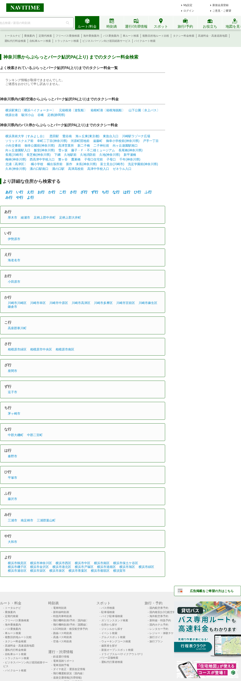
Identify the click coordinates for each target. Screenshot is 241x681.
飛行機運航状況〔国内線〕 (69, 673)
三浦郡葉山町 (46, 520)
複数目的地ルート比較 (155, 35)
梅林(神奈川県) (15, 159)
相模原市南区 (65, 349)
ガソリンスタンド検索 (114, 620)
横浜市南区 (102, 563)
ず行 (94, 192)
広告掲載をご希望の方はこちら (212, 591)
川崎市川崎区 (17, 303)
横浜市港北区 (61, 567)
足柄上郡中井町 (45, 217)
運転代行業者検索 (112, 662)
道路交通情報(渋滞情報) (67, 677)
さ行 (73, 192)
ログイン (188, 10)
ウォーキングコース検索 (116, 641)
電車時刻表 (59, 607)
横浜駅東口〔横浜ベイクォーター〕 (30, 110)
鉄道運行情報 (61, 656)
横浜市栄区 (38, 570)
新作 (69, 164)
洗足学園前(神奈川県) (143, 164)
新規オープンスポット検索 (117, 649)
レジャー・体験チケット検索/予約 (170, 633)
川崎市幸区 (38, 303)
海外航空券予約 (159, 616)
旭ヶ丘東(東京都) (87, 136)
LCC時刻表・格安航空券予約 (70, 628)
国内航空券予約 (159, 607)
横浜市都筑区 (100, 570)
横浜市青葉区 (78, 570)
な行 (116, 192)
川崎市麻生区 (148, 303)
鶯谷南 (67, 136)
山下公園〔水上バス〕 (144, 110)
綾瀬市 (25, 217)
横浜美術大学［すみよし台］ (25, 136)
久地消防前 (88, 154)
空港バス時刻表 (62, 641)
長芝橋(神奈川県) (38, 154)
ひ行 (137, 192)
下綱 (57, 154)
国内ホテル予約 (159, 624)
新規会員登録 (220, 5)
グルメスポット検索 (113, 637)
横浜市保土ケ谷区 (125, 563)
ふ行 (148, 192)
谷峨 (40, 115)
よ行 (30, 197)
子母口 (111, 159)
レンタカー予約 (159, 628)
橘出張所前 (54, 164)
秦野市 (12, 456)
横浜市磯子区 (17, 567)
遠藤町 (97, 141)
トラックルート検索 (67, 40)
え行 (30, 192)
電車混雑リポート (64, 660)
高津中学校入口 (98, 169)
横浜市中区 (82, 563)
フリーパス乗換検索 (68, 35)
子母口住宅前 (93, 159)
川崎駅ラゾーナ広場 (136, 136)
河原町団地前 (80, 141)
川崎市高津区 (81, 303)
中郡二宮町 (35, 435)
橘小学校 (37, 164)
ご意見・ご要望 (221, 10)
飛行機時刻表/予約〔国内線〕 (71, 620)
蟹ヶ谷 (63, 159)
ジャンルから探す (112, 628)
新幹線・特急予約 (160, 620)
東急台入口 (110, 136)
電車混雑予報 (61, 665)
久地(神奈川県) (109, 154)
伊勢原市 (14, 239)
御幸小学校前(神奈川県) (122, 141)
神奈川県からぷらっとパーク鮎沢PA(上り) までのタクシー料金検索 (70, 57)
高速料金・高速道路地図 (212, 35)
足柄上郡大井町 (70, 217)
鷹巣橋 (76, 159)
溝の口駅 (58, 169)
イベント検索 (109, 633)
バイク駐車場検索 (112, 616)
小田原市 (14, 281)
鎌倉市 (12, 306)
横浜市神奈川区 (41, 563)
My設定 (187, 5)
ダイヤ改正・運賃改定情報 (69, 669)
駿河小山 (27, 115)
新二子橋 (83, 145)
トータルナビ (12, 35)
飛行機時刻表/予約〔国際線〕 (71, 624)
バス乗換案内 (111, 35)
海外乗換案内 (91, 35)
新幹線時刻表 (61, 612)
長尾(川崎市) (14, 154)
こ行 (62, 192)
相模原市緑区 (17, 349)
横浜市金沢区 (39, 567)
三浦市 (12, 520)
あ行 (8, 192)
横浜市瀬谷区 (17, 570)
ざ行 (83, 192)
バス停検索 (108, 607)
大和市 (12, 542)
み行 (8, 197)
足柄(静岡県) (56, 115)
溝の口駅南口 (39, 169)
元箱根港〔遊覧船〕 (73, 110)
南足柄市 (27, 520)
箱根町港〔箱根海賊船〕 (108, 110)
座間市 (12, 371)
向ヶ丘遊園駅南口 (125, 145)
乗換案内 (29, 35)
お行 (41, 192)
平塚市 (12, 477)
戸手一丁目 (151, 141)
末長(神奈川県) (86, 164)
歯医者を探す (109, 645)
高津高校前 (76, 169)
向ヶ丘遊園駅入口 (17, 150)
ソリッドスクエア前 (19, 141)
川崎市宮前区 (125, 303)
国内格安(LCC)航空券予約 (165, 612)
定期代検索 (45, 35)
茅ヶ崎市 (14, 413)
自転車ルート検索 (40, 40)
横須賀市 (119, 570)
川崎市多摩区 (103, 303)
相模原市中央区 (41, 349)
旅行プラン (156, 641)
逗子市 (12, 392)
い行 (19, 192)
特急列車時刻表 (62, 616)
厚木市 (12, 217)
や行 (19, 197)
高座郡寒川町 (17, 328)
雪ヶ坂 (63, 150)
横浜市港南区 (106, 567)
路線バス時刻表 (62, 633)
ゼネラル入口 (122, 169)
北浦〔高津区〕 (16, 164)
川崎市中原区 (58, 303)
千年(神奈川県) (129, 159)
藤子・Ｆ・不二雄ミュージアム (93, 150)
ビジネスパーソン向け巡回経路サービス (106, 40)
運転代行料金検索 (15, 40)
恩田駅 (54, 136)
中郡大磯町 (15, 435)
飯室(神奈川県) (44, 150)
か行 (51, 192)
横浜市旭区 (127, 567)
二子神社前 (101, 145)
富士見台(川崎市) (112, 164)
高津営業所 (66, 145)
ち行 (105, 192)
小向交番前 (13, 145)
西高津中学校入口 (42, 159)
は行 (126, 192)
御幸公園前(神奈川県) (40, 145)
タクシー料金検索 (183, 35)
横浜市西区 (63, 563)
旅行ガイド (156, 637)
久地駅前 (70, 154)
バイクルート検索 (145, 40)
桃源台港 (11, 115)
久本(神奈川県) (15, 169)
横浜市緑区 (146, 567)
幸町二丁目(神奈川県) (52, 141)
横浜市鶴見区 (17, 563)
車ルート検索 (131, 35)
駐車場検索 (108, 612)
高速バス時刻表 (62, 637)
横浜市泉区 (57, 570)
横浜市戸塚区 (84, 567)
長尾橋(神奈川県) (130, 150)
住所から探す (109, 624)
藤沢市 (12, 499)
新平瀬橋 (130, 154)
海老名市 (14, 260)
